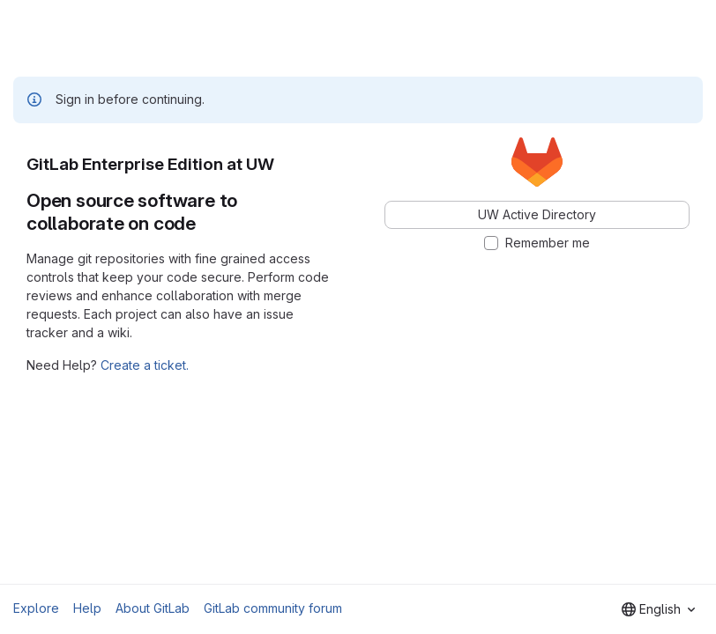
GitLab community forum (273, 608)
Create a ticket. (145, 365)
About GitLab (153, 608)
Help (87, 608)
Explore (36, 608)
